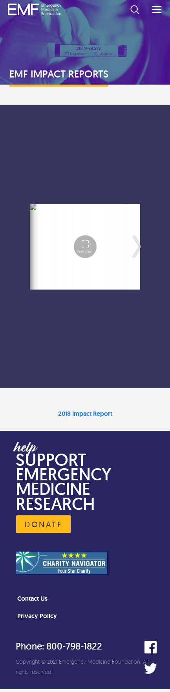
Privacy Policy (37, 616)
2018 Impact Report (85, 414)
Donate (43, 524)
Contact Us (32, 598)
